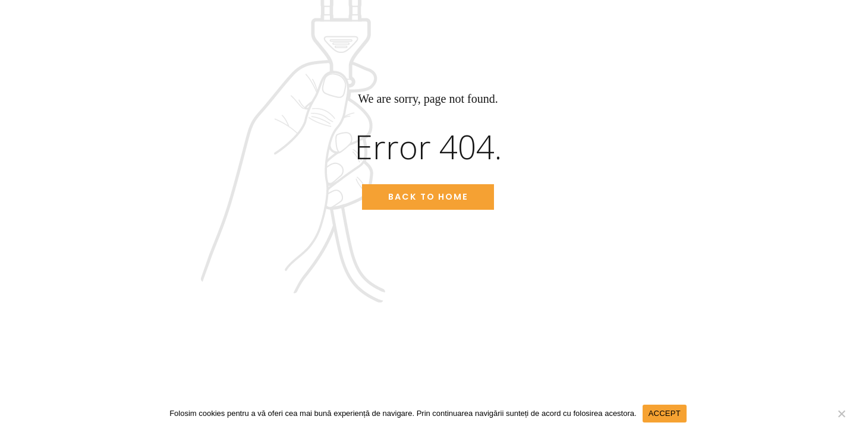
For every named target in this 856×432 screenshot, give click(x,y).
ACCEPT (665, 413)
